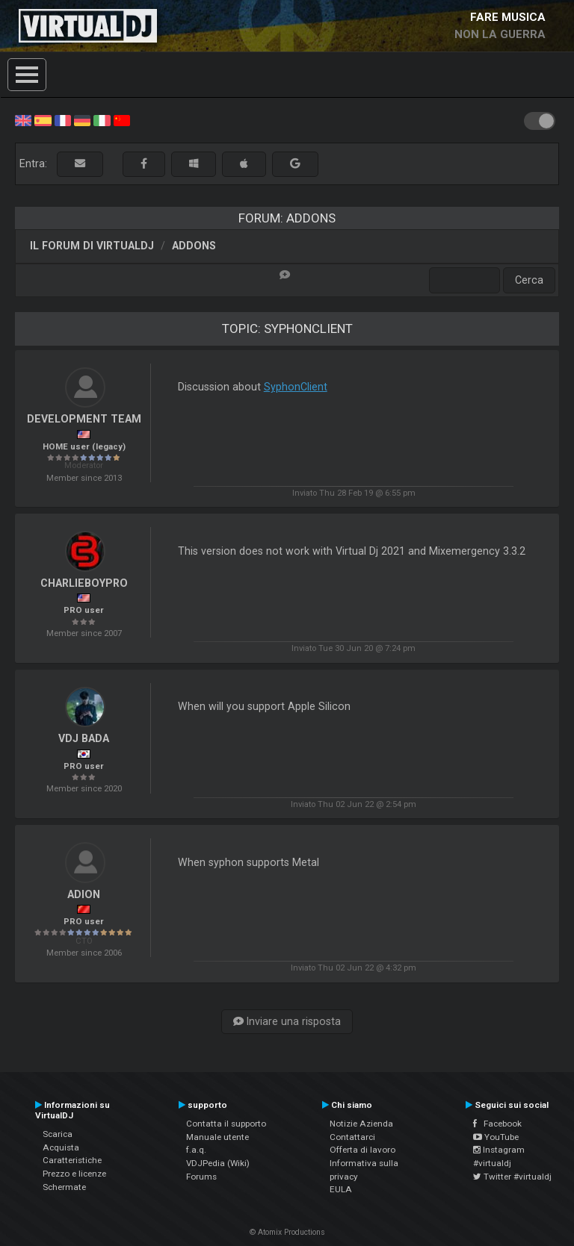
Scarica (57, 1134)
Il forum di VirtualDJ (92, 246)
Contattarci (352, 1137)
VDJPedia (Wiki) (218, 1163)
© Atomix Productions (287, 1232)
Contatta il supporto (226, 1123)
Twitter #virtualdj (512, 1176)
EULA (341, 1189)
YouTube (496, 1137)
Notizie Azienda (361, 1123)
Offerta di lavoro (362, 1149)
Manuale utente (217, 1137)
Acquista (61, 1147)
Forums (201, 1176)
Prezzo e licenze (74, 1173)
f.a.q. (196, 1149)
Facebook (497, 1123)
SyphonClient (295, 387)
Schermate (64, 1187)
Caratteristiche (72, 1160)
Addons (194, 246)
